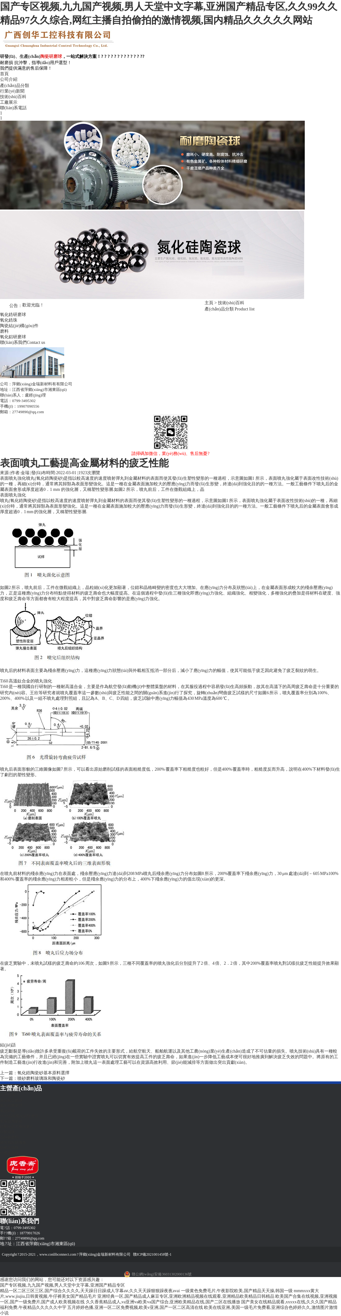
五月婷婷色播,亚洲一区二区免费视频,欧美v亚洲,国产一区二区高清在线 (135, 1307)
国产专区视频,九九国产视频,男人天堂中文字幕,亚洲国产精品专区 (62, 1285)
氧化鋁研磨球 (13, 337)
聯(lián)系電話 (13, 108)
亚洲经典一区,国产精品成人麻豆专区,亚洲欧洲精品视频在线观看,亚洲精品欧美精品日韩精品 (185, 1296)
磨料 (4, 331)
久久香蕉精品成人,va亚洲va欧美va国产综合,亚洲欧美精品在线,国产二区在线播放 (163, 1302)
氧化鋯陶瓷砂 (23, 500)
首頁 (4, 73)
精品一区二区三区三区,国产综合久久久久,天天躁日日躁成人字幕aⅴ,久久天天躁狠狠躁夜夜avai (90, 1290)
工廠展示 (8, 102)
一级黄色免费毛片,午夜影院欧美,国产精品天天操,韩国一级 (237, 1290)
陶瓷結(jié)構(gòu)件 (19, 325)
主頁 (209, 303)
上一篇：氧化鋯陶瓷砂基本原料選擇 (34, 1073)
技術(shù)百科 (13, 96)
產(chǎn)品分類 (14, 85)
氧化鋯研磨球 (13, 314)
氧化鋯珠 (8, 320)
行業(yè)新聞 (12, 91)
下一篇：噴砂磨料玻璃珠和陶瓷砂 (32, 1078)
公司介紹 (8, 79)
